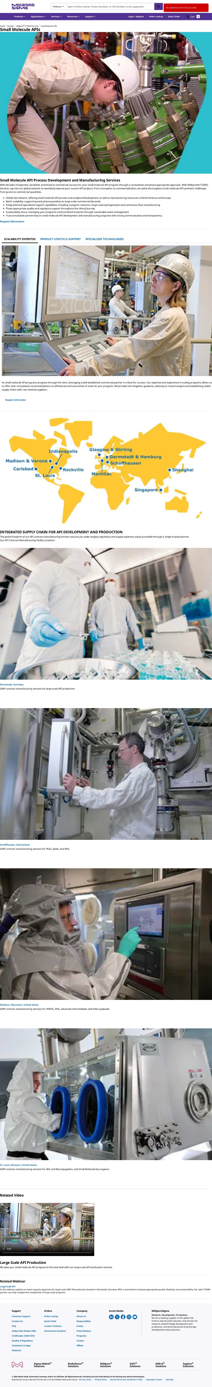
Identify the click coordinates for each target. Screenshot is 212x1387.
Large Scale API (7, 1286)
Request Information (12, 221)
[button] (136, 16)
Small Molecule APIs (49, 26)
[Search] (158, 6)
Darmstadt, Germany (12, 684)
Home (2, 26)
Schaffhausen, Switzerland (14, 844)
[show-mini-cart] (193, 16)
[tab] (20, 239)
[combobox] (107, 6)
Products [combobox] (57, 6)
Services (10, 26)
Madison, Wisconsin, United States (19, 1004)
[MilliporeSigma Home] (23, 6)
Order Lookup (156, 16)
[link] (26, 1316)
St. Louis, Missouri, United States (18, 1165)
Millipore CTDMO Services (27, 26)
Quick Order (174, 16)
